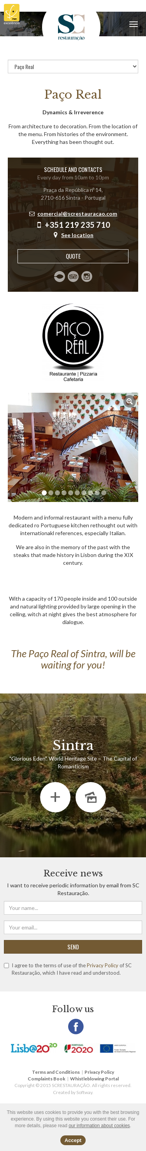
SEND (73, 946)
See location (77, 235)
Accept (73, 1140)
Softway (84, 1092)
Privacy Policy (102, 965)
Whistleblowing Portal (94, 1079)
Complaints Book (46, 1079)
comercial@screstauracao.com (77, 213)
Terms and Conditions (56, 1072)
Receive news (73, 873)
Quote (73, 256)
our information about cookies (99, 1125)
